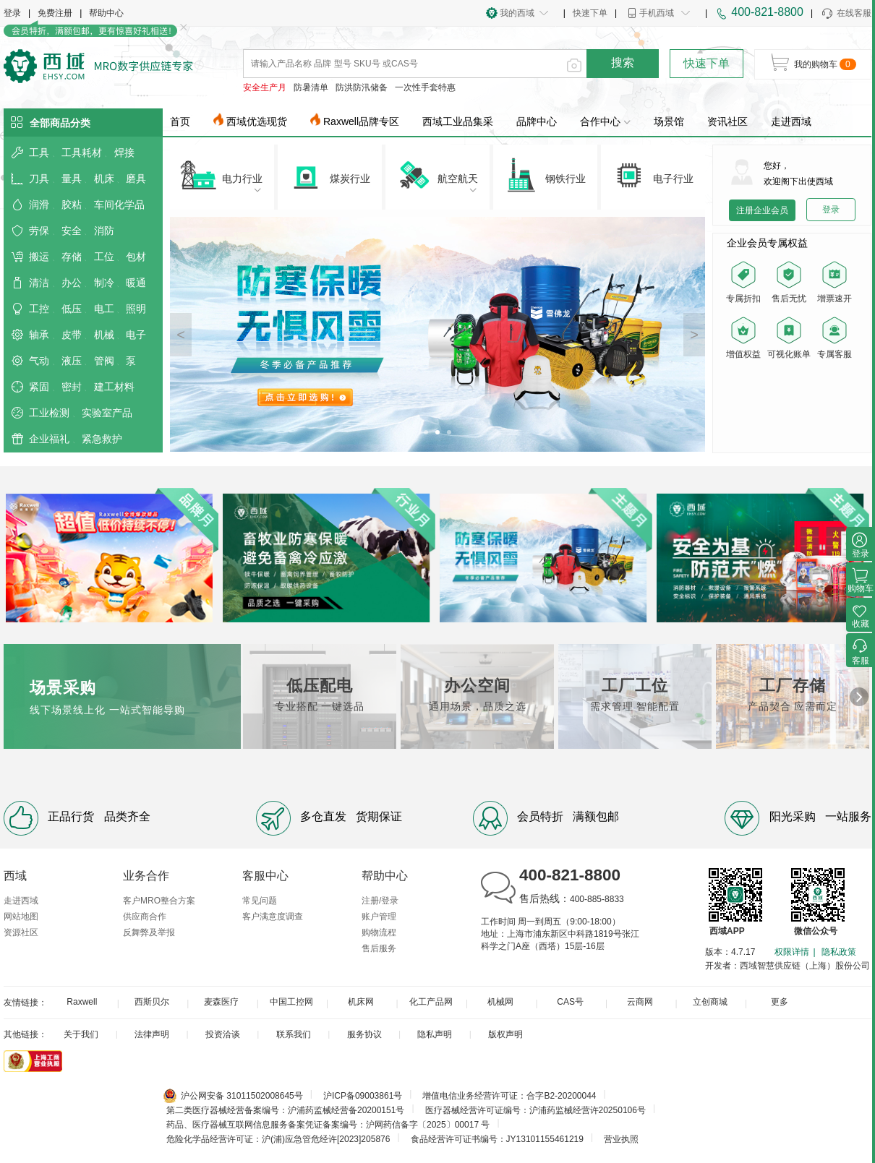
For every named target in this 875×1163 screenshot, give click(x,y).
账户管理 (379, 916)
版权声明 (505, 1034)
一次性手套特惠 (425, 87)
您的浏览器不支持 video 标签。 (791, 405)
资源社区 (21, 932)
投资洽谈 (222, 1034)
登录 (12, 13)
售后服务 (379, 948)
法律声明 (152, 1034)
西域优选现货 (256, 121)
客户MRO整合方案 (159, 901)
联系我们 (293, 1034)
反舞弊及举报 (149, 932)
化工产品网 (431, 1001)
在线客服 (845, 14)
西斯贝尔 (152, 1001)
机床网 (361, 1001)
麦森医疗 (221, 1001)
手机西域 (656, 13)
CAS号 (570, 1001)
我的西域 (517, 13)
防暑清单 (311, 87)
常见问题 (259, 901)
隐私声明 (434, 1034)
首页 (180, 121)
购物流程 (379, 932)
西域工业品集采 (457, 121)
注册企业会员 (762, 210)
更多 (779, 1001)
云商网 (640, 1001)
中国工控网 (291, 1001)
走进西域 (791, 121)
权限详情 (791, 952)
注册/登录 (380, 901)
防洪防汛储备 (362, 87)
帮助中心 (106, 13)
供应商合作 (144, 916)
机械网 (500, 1001)
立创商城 (710, 1001)
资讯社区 (727, 121)
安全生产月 (264, 87)
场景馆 (669, 121)
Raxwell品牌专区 (361, 121)
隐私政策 (838, 952)
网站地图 (21, 916)
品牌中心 (536, 121)
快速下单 (590, 13)
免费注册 (55, 13)
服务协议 (364, 1034)
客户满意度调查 (272, 916)
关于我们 (81, 1034)
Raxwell (82, 1001)
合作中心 (605, 121)
